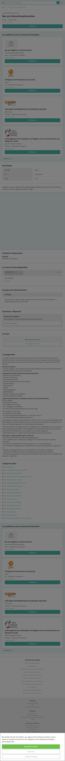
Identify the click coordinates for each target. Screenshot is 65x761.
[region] (32, 747)
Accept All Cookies (31, 746)
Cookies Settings (31, 757)
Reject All (30, 752)
